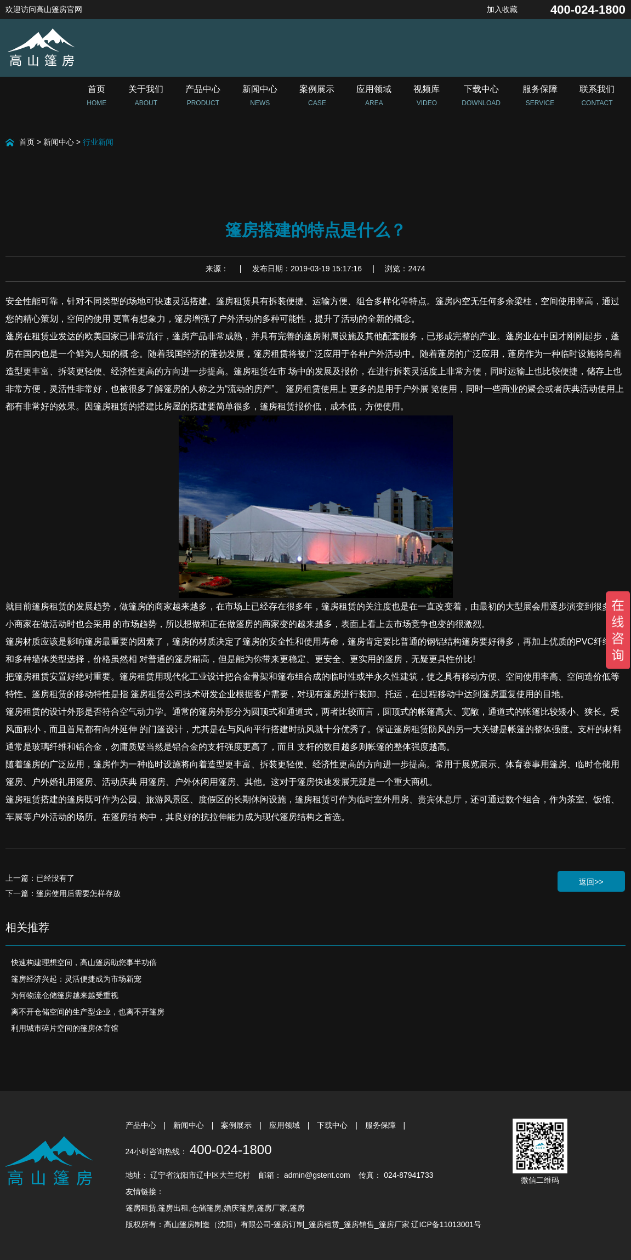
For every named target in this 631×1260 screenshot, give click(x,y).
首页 (27, 142)
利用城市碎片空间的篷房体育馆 (64, 1028)
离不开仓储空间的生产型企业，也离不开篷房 (87, 1011)
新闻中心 (58, 142)
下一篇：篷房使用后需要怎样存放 (63, 893)
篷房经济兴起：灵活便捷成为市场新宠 (76, 978)
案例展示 (237, 1125)
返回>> (591, 881)
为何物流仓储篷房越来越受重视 (64, 995)
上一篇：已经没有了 (40, 878)
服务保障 (381, 1125)
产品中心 (142, 1125)
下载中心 (333, 1125)
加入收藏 (502, 9)
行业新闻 (98, 142)
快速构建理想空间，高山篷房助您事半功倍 (84, 962)
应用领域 (285, 1125)
